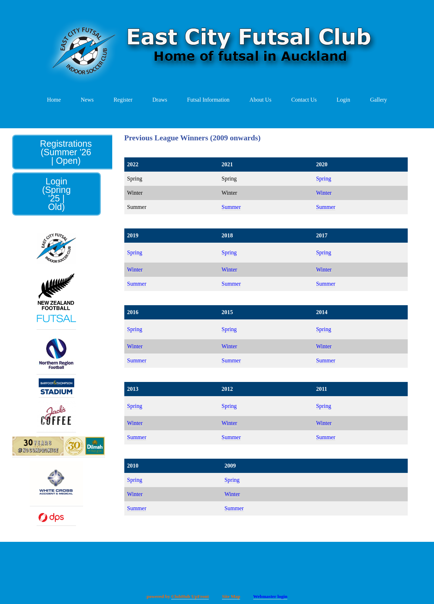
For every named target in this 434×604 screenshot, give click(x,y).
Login (343, 100)
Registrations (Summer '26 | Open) (66, 152)
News (87, 100)
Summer (231, 207)
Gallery (378, 100)
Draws (159, 100)
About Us (260, 100)
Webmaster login (270, 596)
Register (123, 100)
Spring (323, 179)
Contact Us (304, 100)
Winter (324, 193)
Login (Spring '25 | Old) (56, 194)
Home (54, 100)
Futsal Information (208, 100)
